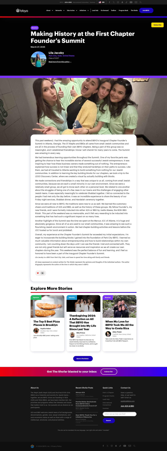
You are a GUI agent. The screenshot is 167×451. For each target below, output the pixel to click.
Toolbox (113, 10)
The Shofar (134, 10)
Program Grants (108, 396)
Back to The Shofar (83, 358)
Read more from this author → (60, 62)
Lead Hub (95, 10)
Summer (106, 408)
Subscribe (108, 371)
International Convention (107, 404)
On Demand (105, 10)
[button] (101, 2)
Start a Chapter (108, 392)
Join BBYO (146, 10)
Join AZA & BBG (127, 406)
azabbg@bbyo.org (127, 401)
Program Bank (123, 10)
